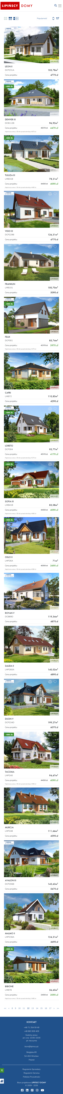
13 (32, 1008)
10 (19, 1008)
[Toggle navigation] (55, 5)
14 (37, 1008)
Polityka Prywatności (31, 1077)
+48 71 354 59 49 (31, 1027)
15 (41, 1008)
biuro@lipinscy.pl (31, 1046)
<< (5, 1008)
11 (24, 1008)
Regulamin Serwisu (32, 1073)
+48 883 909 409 (31, 1031)
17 (50, 1008)
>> (58, 1008)
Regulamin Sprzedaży (31, 1069)
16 (46, 1008)
